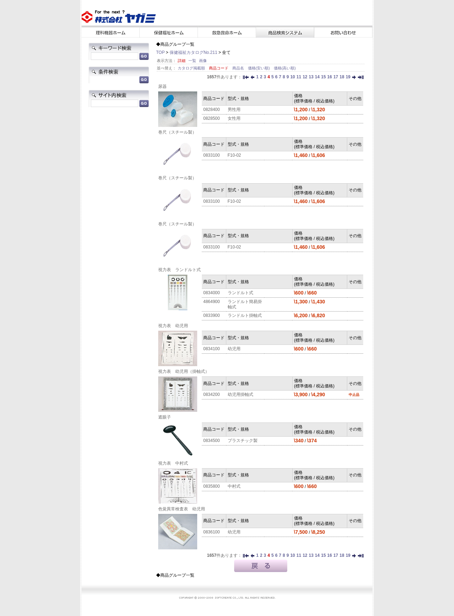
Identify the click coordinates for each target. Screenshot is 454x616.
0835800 (211, 486)
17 (335, 76)
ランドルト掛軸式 (245, 315)
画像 (203, 60)
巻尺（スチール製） (177, 132)
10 (292, 76)
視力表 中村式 (173, 463)
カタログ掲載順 (192, 68)
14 (317, 76)
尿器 (162, 86)
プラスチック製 (243, 440)
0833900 (211, 315)
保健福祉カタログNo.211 (193, 52)
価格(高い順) (285, 68)
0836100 (211, 532)
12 (305, 76)
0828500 (211, 118)
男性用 (234, 109)
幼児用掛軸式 (240, 394)
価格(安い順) (259, 68)
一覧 (192, 60)
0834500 (211, 440)
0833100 (211, 155)
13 (311, 76)
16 (329, 76)
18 (341, 76)
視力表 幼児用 (173, 325)
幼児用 (234, 348)
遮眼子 (164, 417)
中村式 (234, 486)
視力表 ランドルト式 (179, 269)
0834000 (211, 292)
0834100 (211, 348)
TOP (160, 52)
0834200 (211, 394)
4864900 (211, 301)
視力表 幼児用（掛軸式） (183, 371)
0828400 (211, 109)
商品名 (238, 68)
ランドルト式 (240, 292)
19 (348, 76)
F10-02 (234, 155)
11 (299, 76)
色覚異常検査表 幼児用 (181, 508)
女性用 (234, 118)
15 (323, 76)
